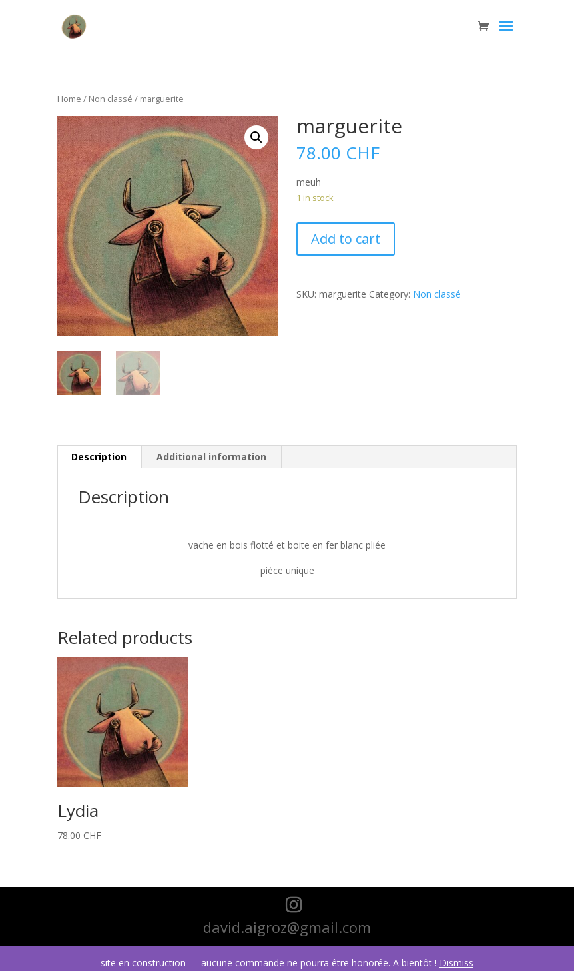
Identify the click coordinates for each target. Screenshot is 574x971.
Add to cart (345, 239)
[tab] (99, 457)
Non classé (111, 99)
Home (69, 99)
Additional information (211, 456)
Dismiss (456, 962)
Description (99, 456)
